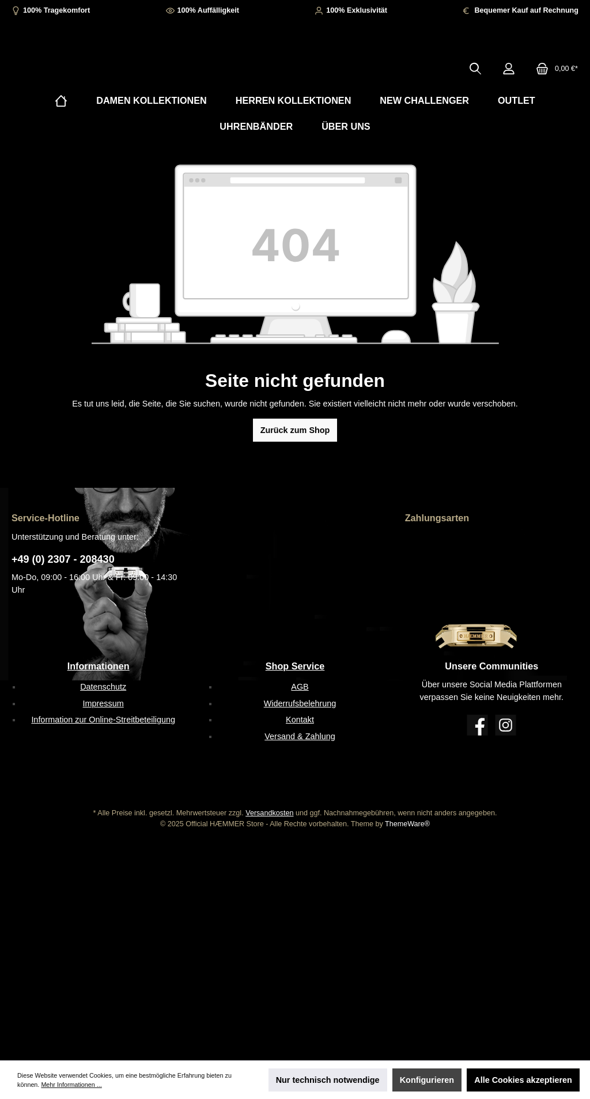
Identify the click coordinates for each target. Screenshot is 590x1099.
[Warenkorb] (553, 86)
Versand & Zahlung (299, 737)
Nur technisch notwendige (328, 1080)
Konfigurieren (427, 1080)
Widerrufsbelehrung (300, 703)
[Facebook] (477, 725)
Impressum (103, 703)
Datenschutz (103, 686)
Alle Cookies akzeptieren (523, 1080)
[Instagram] (506, 725)
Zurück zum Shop (295, 465)
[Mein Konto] (509, 86)
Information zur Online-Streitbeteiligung (103, 720)
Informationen (98, 666)
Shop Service (295, 666)
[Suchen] (475, 86)
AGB (299, 686)
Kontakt (300, 720)
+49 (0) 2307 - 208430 (63, 559)
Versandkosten (269, 814)
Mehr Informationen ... (71, 1084)
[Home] (61, 136)
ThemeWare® (407, 825)
